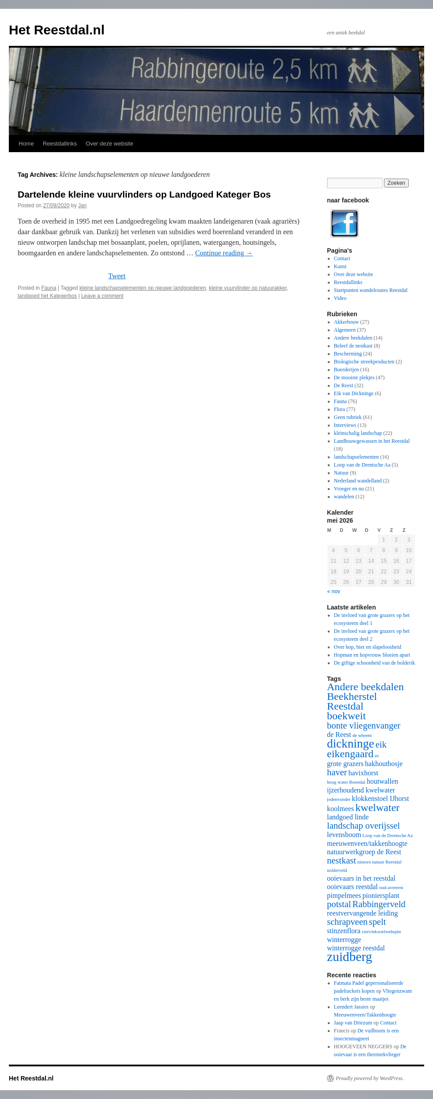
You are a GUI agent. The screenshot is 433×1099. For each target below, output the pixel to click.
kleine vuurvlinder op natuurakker (248, 288)
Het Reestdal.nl (57, 29)
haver (337, 772)
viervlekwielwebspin (381, 931)
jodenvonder (338, 799)
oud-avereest (391, 887)
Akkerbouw (346, 322)
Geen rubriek (348, 417)
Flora (339, 409)
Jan (82, 205)
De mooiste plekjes (354, 377)
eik (381, 744)
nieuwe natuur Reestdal (379, 862)
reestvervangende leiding (362, 913)
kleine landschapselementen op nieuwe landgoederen (143, 288)
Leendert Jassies (351, 1007)
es (377, 755)
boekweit (346, 715)
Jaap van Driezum (353, 1023)
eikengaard (350, 753)
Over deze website (109, 143)
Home (26, 143)
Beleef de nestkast (353, 346)
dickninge (350, 743)
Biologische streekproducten (364, 362)
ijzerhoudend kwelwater (361, 790)
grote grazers (345, 763)
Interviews (345, 425)
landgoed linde (348, 817)
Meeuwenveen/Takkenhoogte (365, 1015)
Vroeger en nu (349, 489)
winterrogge (344, 939)
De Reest (343, 385)
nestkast (341, 860)
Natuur (341, 473)
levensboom (344, 834)
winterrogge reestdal (356, 948)
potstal (339, 904)
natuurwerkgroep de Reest (364, 852)
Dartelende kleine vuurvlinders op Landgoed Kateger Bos (144, 194)
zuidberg (349, 956)
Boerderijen (346, 369)
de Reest (339, 734)
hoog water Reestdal (346, 782)
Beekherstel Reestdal (352, 701)
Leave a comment (102, 296)
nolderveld (337, 870)
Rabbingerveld (379, 904)
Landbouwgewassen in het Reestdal (372, 441)
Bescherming (348, 354)
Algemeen (345, 330)
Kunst (340, 266)
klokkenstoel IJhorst (380, 798)
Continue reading (224, 253)
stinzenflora (344, 931)
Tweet (116, 276)
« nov (333, 591)
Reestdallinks (60, 143)
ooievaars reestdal (352, 886)
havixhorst (363, 773)
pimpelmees (344, 895)
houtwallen (382, 781)
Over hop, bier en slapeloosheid (367, 647)
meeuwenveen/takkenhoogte (367, 843)
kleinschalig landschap (358, 433)
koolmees (340, 808)
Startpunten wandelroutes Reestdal (371, 290)
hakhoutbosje (384, 763)
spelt (377, 922)
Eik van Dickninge (354, 393)
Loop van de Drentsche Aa (362, 465)
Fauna (48, 288)
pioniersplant (380, 895)
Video (340, 298)
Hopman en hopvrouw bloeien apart (372, 655)
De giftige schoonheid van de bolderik (374, 663)
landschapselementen (356, 457)
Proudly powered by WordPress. (370, 1078)
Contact (342, 258)
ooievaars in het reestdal (361, 878)
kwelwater (377, 807)
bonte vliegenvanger (363, 725)
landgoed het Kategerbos (47, 296)
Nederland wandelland (358, 481)
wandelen (344, 496)
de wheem (362, 735)
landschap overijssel (363, 825)
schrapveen (347, 922)
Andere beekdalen (353, 338)
